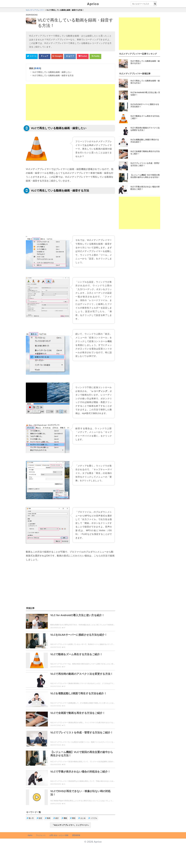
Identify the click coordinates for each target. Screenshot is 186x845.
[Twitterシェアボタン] (32, 56)
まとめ (82, 818)
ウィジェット (41, 835)
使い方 (30, 818)
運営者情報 (76, 835)
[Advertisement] (70, 102)
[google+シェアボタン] (57, 56)
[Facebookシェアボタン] (45, 56)
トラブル (92, 818)
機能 (64, 818)
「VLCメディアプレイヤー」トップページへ (70, 825)
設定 (39, 818)
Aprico (93, 4)
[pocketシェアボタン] (83, 56)
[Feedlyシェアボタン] (95, 56)
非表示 (37, 68)
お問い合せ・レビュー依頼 (58, 835)
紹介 (56, 818)
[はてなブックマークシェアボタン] (70, 56)
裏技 (73, 818)
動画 (48, 818)
